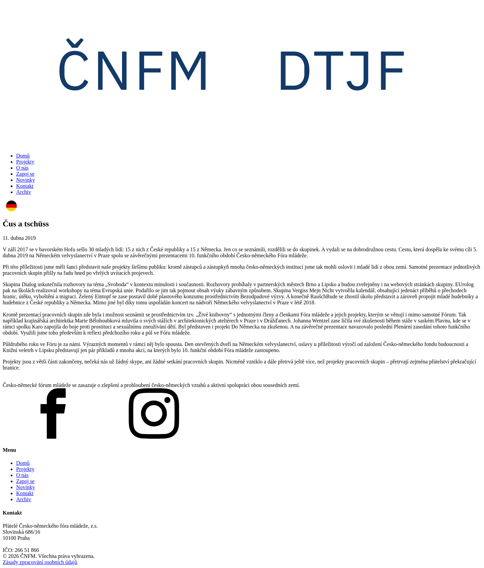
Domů (23, 156)
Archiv (23, 192)
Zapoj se (25, 174)
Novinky (25, 180)
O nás (22, 168)
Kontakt (25, 186)
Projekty (25, 162)
